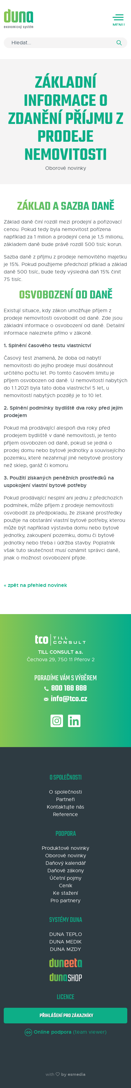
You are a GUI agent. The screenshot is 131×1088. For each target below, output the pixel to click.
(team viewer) (66, 1032)
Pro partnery (65, 901)
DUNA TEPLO (65, 934)
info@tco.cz (65, 699)
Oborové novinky (65, 856)
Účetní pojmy (65, 878)
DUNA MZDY (65, 949)
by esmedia (73, 1074)
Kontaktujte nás (65, 807)
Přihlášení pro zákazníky (65, 1016)
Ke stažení (65, 893)
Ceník (65, 886)
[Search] (65, 42)
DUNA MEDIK (65, 942)
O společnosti (65, 792)
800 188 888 (65, 688)
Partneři (65, 799)
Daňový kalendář (66, 863)
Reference (65, 814)
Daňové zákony (65, 871)
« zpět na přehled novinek (35, 585)
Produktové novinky (65, 848)
